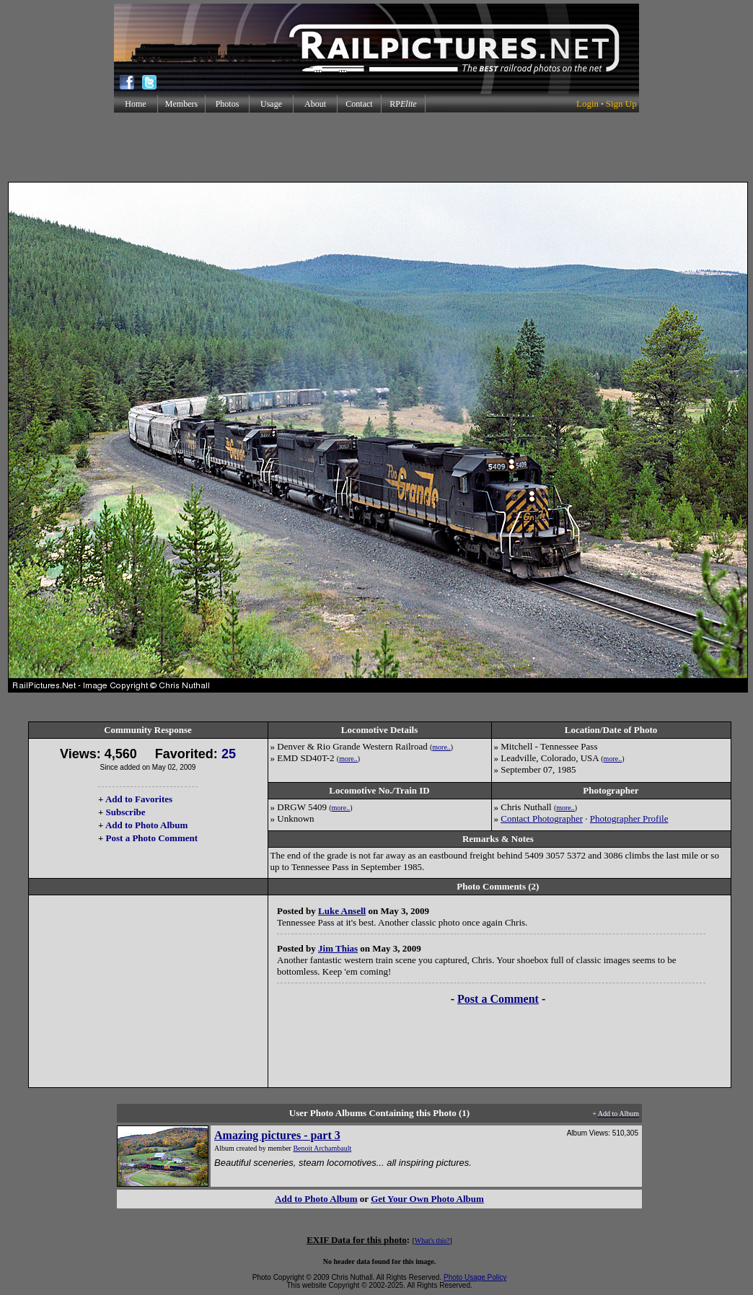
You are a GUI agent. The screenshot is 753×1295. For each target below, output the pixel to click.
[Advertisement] (376, 147)
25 (228, 754)
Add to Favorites (138, 799)
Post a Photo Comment (152, 838)
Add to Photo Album (146, 825)
